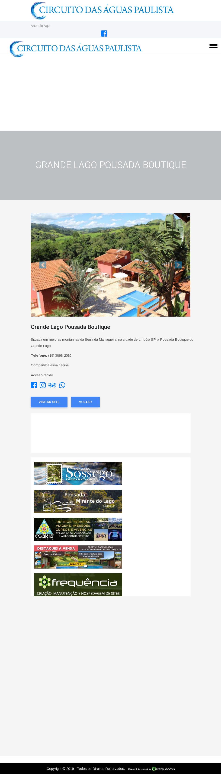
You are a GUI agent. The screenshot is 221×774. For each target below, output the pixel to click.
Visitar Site (49, 402)
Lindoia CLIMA (110, 435)
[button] (43, 265)
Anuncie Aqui (40, 26)
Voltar (85, 402)
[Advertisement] (110, 95)
